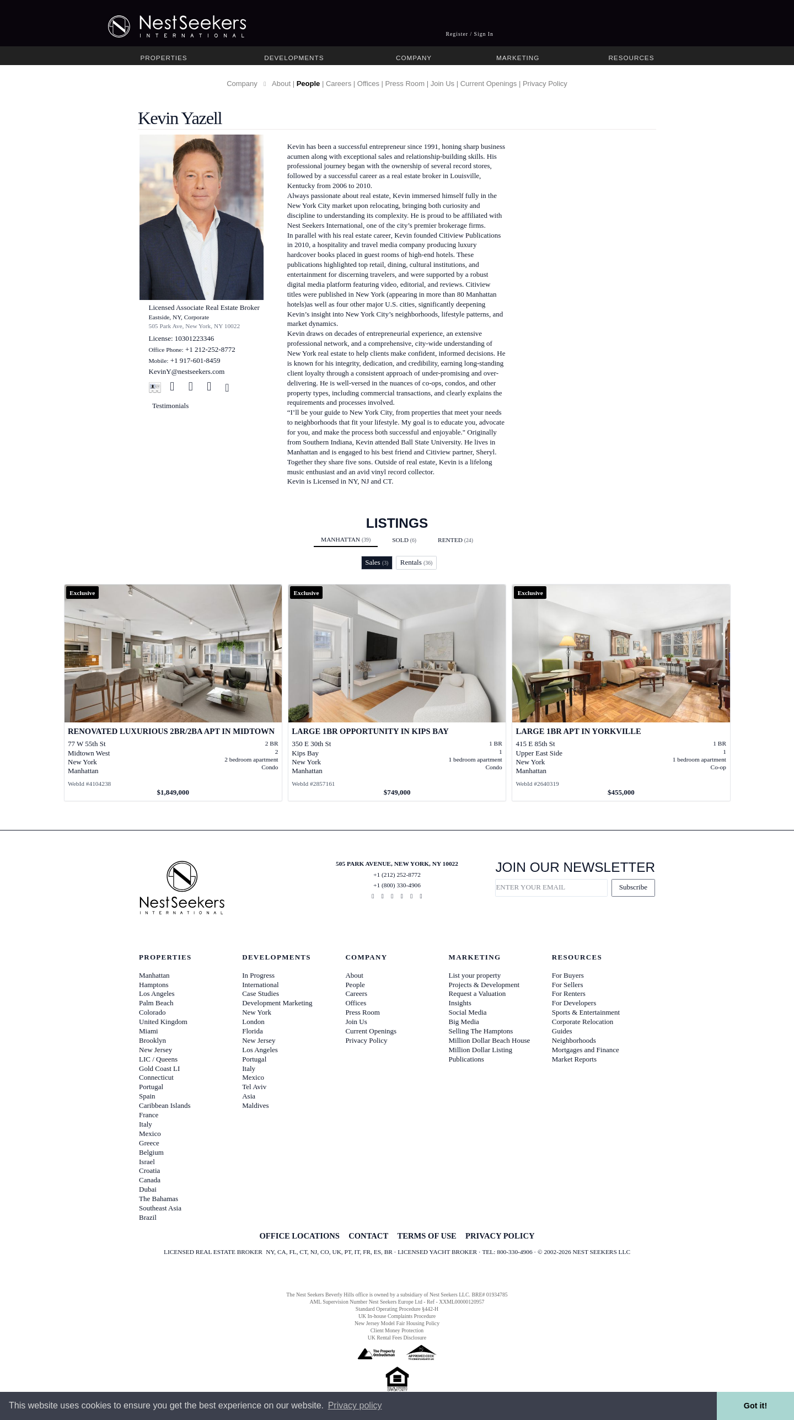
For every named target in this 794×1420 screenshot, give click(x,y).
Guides (562, 1031)
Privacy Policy (545, 83)
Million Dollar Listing (481, 1050)
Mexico (150, 1133)
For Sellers (567, 984)
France (148, 1115)
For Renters (569, 993)
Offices (368, 83)
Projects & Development (484, 984)
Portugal (151, 1087)
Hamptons (153, 984)
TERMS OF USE (426, 1235)
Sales (376, 562)
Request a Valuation (477, 993)
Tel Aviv (254, 1087)
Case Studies (260, 993)
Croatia (149, 1170)
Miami (148, 1031)
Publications (466, 1059)
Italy (145, 1124)
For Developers (574, 1003)
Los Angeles (157, 993)
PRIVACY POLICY (499, 1235)
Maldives (255, 1105)
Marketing (517, 57)
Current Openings (488, 83)
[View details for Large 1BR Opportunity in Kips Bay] (397, 692)
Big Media (464, 1021)
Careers (338, 83)
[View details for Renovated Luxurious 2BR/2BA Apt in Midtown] (173, 692)
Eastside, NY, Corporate (179, 317)
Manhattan (346, 539)
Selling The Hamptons (481, 1031)
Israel (147, 1162)
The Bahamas (158, 1198)
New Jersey (155, 1050)
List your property (475, 975)
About (281, 83)
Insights (460, 1003)
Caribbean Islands (165, 1105)
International (260, 984)
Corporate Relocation (583, 1021)
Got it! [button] (755, 1405)
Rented (455, 540)
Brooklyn (152, 1040)
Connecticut (156, 1077)
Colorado (152, 1012)
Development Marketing (277, 1003)
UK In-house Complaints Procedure (397, 1316)
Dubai (148, 1189)
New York (256, 1012)
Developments (294, 57)
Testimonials (170, 405)
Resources (631, 57)
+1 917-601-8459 (195, 360)
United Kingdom (163, 1021)
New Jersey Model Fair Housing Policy (397, 1323)
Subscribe (633, 887)
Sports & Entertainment (586, 1012)
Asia (248, 1096)
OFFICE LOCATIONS (299, 1235)
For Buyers (568, 975)
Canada (149, 1180)
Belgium (151, 1152)
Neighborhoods (574, 1040)
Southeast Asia (160, 1208)
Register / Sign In (469, 34)
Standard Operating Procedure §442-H (397, 1309)
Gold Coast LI (159, 1068)
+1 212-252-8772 (210, 349)
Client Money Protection (397, 1330)
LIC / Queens (158, 1059)
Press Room (405, 83)
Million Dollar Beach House (489, 1040)
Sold (404, 540)
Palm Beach (156, 1003)
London (253, 1021)
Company (414, 57)
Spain (147, 1096)
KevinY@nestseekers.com (187, 371)
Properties (164, 57)
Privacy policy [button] (355, 1405)
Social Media (468, 1012)
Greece (149, 1143)
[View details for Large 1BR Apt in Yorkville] (621, 692)
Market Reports (574, 1059)
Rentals (416, 562)
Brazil (148, 1217)
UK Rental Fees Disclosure (397, 1338)
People (308, 83)
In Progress (258, 975)
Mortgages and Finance (585, 1050)
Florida (252, 1031)
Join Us (442, 83)
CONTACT (368, 1235)
